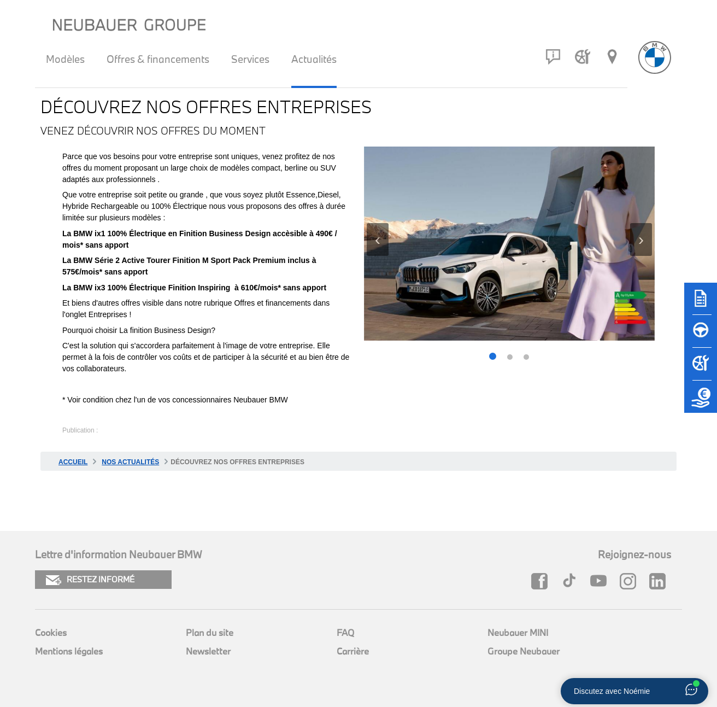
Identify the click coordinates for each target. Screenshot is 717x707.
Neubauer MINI (517, 632)
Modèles (65, 59)
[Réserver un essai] (700, 336)
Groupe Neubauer (523, 651)
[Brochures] (700, 303)
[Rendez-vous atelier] (582, 57)
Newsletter (208, 651)
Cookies (51, 632)
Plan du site (209, 632)
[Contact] (553, 57)
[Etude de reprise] (700, 401)
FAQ (345, 632)
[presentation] (378, 239)
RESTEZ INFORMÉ (90, 580)
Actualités (314, 59)
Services (250, 59)
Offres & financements (158, 59)
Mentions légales (69, 651)
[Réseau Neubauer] (612, 57)
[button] (493, 357)
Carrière (353, 651)
